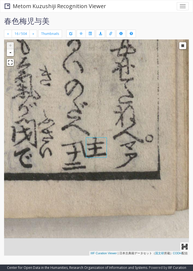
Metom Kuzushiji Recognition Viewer (55, 6)
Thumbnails (50, 33)
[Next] (33, 34)
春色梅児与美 (27, 21)
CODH (177, 253)
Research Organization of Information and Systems (108, 267)
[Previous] (8, 34)
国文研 (159, 253)
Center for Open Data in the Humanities (37, 267)
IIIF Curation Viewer (104, 253)
